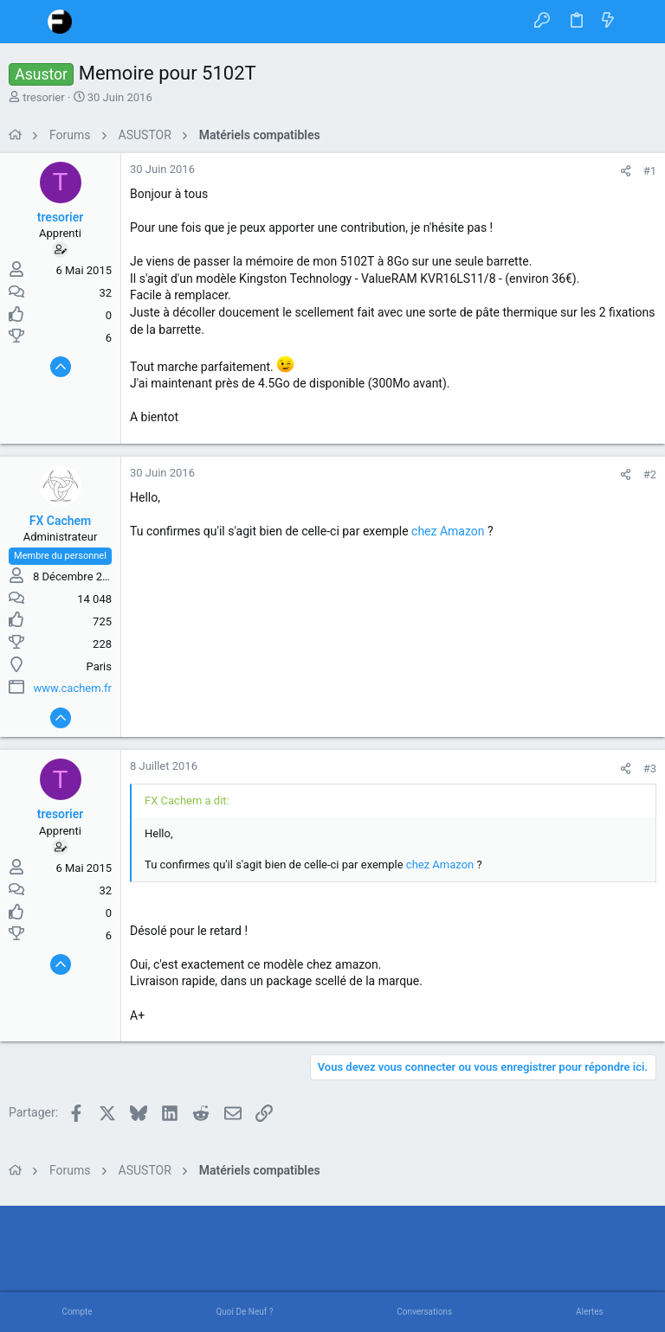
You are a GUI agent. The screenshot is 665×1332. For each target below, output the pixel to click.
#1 (649, 170)
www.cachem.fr (73, 688)
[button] (26, 21)
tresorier (43, 97)
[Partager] (625, 171)
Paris (99, 666)
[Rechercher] (639, 21)
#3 (649, 768)
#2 (649, 474)
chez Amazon (447, 531)
